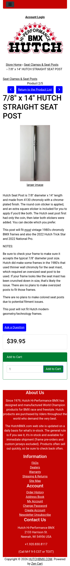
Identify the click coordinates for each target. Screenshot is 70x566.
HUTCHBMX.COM (40, 559)
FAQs (35, 463)
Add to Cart (53, 369)
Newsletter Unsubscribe (35, 515)
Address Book (35, 497)
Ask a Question (14, 327)
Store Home (13, 64)
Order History (35, 492)
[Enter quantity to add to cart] (25, 369)
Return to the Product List (35, 89)
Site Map (35, 481)
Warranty (35, 472)
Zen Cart (37, 563)
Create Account (35, 510)
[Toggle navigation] (10, 4)
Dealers (35, 467)
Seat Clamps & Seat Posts (41, 64)
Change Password (35, 506)
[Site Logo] (35, 37)
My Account (35, 501)
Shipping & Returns (35, 476)
